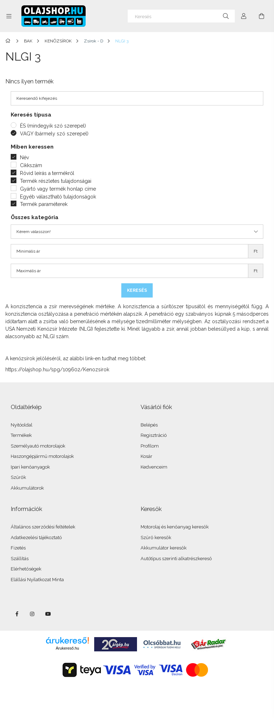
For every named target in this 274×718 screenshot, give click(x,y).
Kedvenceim (154, 467)
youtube (48, 614)
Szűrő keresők (156, 537)
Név (24, 157)
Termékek (21, 435)
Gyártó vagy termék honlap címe (58, 189)
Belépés (149, 425)
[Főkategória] (9, 40)
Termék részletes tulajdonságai (55, 181)
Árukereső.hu (67, 648)
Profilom (150, 446)
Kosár (146, 456)
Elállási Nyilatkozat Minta (37, 579)
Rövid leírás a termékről (47, 173)
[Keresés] (181, 16)
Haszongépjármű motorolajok (42, 456)
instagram (32, 614)
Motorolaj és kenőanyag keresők (175, 527)
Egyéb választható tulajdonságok (58, 197)
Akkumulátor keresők (164, 548)
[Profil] (244, 16)
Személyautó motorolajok (38, 446)
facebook (17, 614)
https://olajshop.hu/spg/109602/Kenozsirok (57, 369)
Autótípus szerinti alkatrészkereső (176, 558)
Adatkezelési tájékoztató (36, 537)
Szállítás (20, 558)
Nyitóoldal (21, 425)
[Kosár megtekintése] (261, 16)
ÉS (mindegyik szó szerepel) (53, 126)
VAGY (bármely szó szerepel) (54, 133)
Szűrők (18, 477)
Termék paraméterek (43, 204)
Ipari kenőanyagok (30, 467)
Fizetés (18, 548)
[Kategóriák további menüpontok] (9, 16)
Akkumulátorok (27, 488)
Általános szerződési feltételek (43, 527)
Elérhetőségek (26, 569)
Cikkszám (31, 165)
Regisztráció (154, 435)
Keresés (137, 290)
